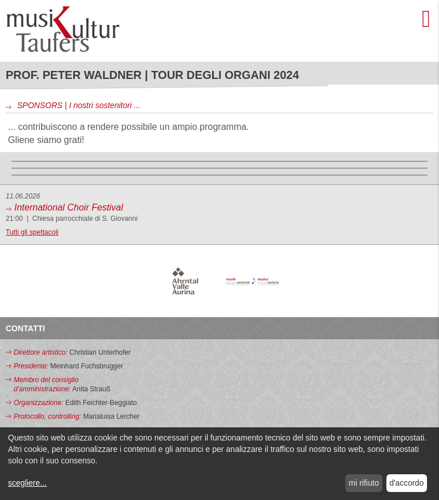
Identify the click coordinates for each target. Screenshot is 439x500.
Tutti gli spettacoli (32, 232)
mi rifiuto (364, 482)
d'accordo (406, 482)
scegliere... (27, 482)
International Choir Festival (68, 207)
